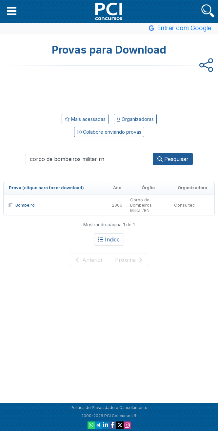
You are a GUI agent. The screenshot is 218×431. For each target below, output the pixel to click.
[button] (11, 10)
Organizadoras (135, 119)
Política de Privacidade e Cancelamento (109, 407)
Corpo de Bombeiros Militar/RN (141, 205)
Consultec (184, 205)
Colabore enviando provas (109, 132)
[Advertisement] (109, 88)
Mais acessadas (85, 119)
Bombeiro (21, 205)
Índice (109, 239)
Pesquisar (172, 159)
